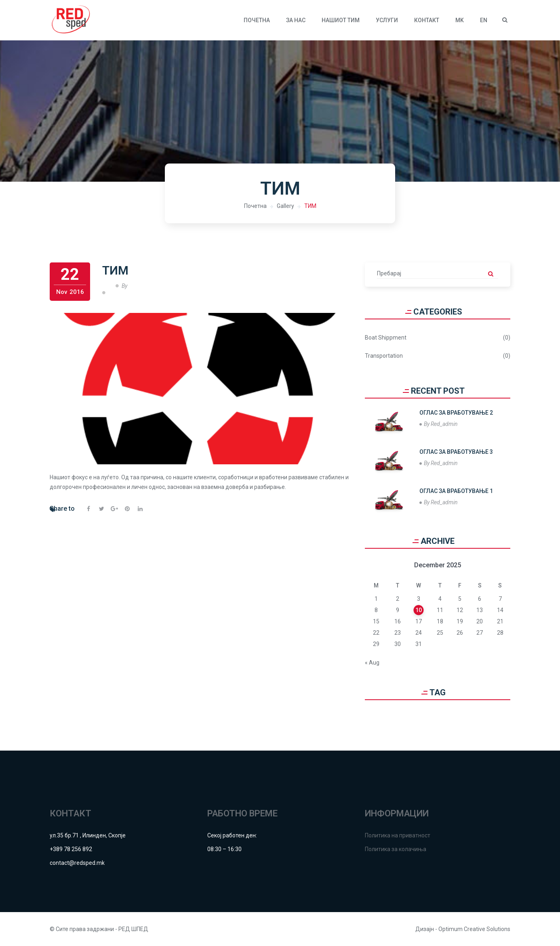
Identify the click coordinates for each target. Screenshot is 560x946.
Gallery (285, 206)
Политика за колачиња (395, 849)
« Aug (372, 662)
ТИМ (310, 206)
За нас (295, 20)
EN (483, 20)
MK (459, 20)
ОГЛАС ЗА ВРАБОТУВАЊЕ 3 (456, 452)
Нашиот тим (341, 20)
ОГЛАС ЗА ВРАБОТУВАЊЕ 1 (456, 491)
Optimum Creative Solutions (474, 929)
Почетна (257, 20)
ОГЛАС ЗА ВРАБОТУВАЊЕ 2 (456, 412)
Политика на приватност (397, 835)
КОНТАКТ (426, 20)
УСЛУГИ (387, 20)
